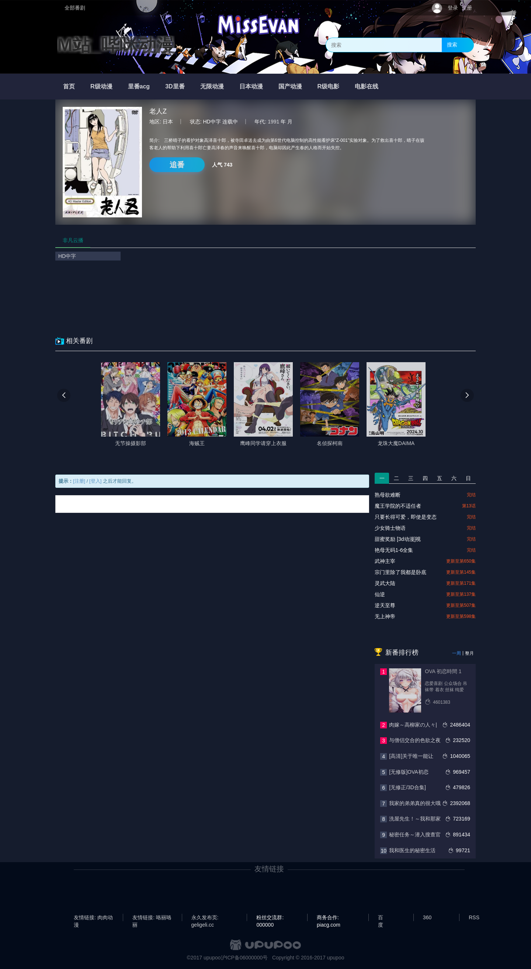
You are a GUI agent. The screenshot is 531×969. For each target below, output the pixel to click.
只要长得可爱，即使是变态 (406, 517)
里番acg (139, 86)
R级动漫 (101, 86)
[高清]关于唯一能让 (411, 756)
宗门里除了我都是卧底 (400, 572)
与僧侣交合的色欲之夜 (415, 740)
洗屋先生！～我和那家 (415, 819)
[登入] (95, 481)
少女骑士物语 (390, 528)
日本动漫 (251, 86)
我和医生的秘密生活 (412, 850)
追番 (177, 165)
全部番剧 (75, 8)
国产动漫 (290, 86)
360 (427, 917)
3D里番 (174, 86)
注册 (467, 8)
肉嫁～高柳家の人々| (413, 725)
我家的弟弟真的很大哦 (415, 803)
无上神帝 (385, 616)
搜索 (452, 45)
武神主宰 (385, 561)
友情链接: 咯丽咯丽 (151, 917)
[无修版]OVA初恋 (408, 772)
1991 (273, 121)
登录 (453, 8)
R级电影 (328, 86)
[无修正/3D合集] (407, 787)
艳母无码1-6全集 (394, 550)
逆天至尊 (385, 605)
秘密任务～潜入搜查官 (415, 834)
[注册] (79, 481)
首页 (69, 86)
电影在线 (366, 86)
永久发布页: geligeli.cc (205, 917)
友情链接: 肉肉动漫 (93, 917)
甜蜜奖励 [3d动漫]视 (398, 539)
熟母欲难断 (387, 495)
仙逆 (380, 594)
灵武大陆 (385, 583)
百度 (380, 917)
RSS (474, 917)
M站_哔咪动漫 (116, 45)
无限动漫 (212, 86)
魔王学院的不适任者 (398, 506)
